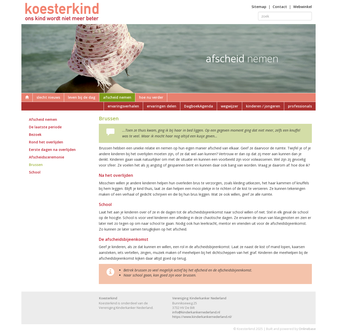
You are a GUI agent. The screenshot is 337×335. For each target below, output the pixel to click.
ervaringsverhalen (123, 106)
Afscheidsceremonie (46, 157)
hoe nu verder (151, 97)
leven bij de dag (81, 97)
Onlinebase (307, 329)
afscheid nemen (117, 97)
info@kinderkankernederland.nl (196, 312)
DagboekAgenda (198, 106)
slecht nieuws (48, 97)
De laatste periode (45, 127)
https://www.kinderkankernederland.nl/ (202, 317)
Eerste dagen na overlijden (52, 149)
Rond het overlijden (46, 142)
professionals (300, 106)
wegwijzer (229, 106)
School (34, 172)
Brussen (36, 164)
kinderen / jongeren (263, 106)
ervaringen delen (161, 106)
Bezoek (35, 134)
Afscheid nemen (43, 119)
